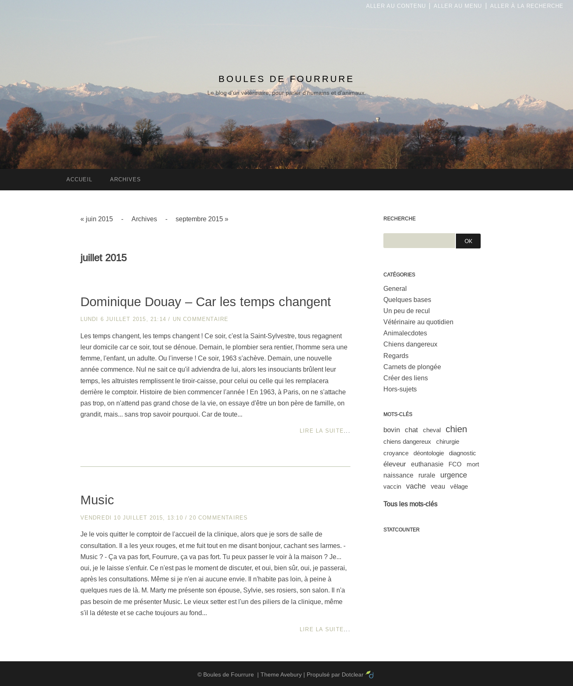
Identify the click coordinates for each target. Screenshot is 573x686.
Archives (144, 218)
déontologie (428, 453)
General (395, 288)
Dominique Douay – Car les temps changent (205, 302)
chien (456, 429)
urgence (453, 475)
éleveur (394, 464)
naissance (398, 475)
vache (416, 486)
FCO (455, 464)
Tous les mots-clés (410, 504)
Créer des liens (405, 378)
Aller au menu (458, 6)
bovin (391, 430)
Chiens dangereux (410, 344)
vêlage (459, 486)
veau (438, 486)
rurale (426, 475)
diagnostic (462, 453)
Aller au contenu (396, 6)
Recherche (399, 219)
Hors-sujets (400, 389)
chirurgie (447, 441)
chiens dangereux (407, 441)
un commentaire (201, 319)
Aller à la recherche (527, 6)
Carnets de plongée (412, 366)
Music (97, 500)
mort (473, 464)
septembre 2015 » (202, 218)
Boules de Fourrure (286, 79)
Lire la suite (322, 431)
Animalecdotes (405, 333)
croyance (396, 453)
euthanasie (427, 464)
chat (411, 430)
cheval (432, 429)
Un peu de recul (406, 310)
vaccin (392, 486)
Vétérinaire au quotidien (418, 321)
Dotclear (353, 674)
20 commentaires (218, 518)
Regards (396, 355)
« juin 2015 (96, 218)
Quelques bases (407, 299)
